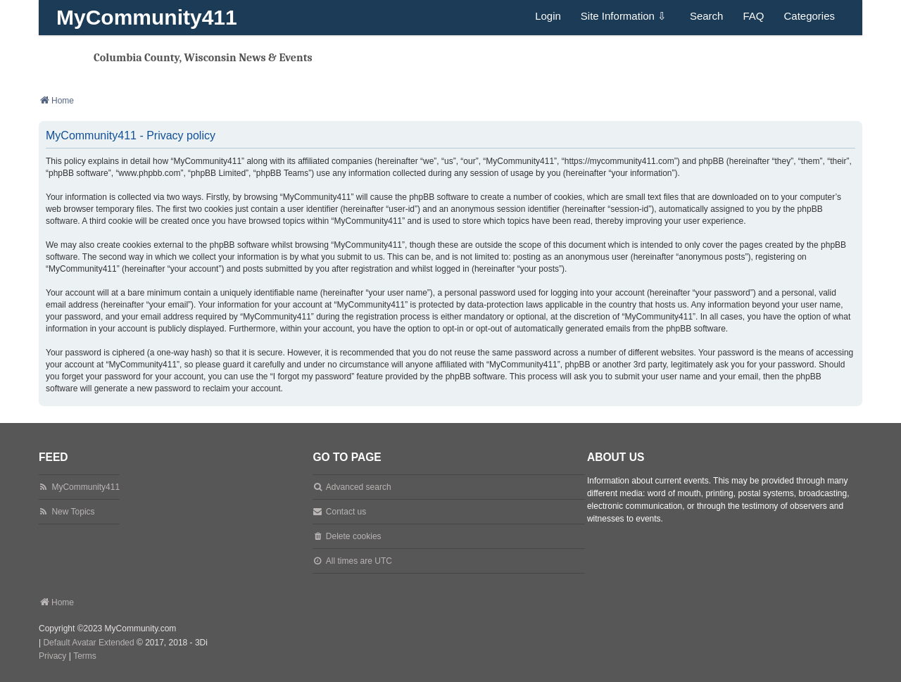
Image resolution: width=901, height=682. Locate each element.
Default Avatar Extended (88, 643)
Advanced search (358, 487)
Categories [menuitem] (809, 16)
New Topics (72, 512)
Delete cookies (354, 536)
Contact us (346, 512)
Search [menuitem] (707, 16)
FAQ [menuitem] (753, 16)
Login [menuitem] (548, 16)
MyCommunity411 (146, 17)
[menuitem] (52, 656)
